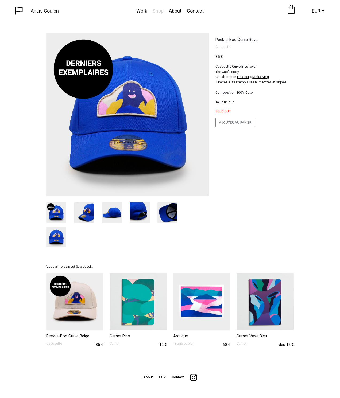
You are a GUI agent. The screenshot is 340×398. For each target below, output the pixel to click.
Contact (195, 11)
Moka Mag (260, 77)
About (175, 11)
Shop (158, 11)
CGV (162, 377)
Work (141, 11)
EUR (318, 11)
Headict (243, 77)
